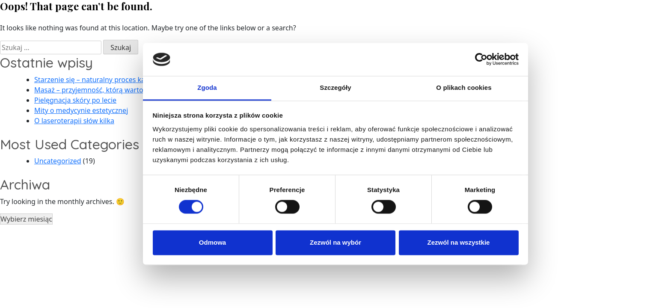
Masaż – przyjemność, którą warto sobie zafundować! (119, 90)
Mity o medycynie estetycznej (81, 110)
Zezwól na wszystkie (459, 242)
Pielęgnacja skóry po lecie (75, 100)
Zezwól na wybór (335, 242)
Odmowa (212, 242)
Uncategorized (57, 161)
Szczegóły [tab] (335, 87)
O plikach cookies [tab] (463, 87)
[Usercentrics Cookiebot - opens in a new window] (481, 59)
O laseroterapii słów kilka (74, 120)
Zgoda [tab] (207, 87)
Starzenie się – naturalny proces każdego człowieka (115, 79)
